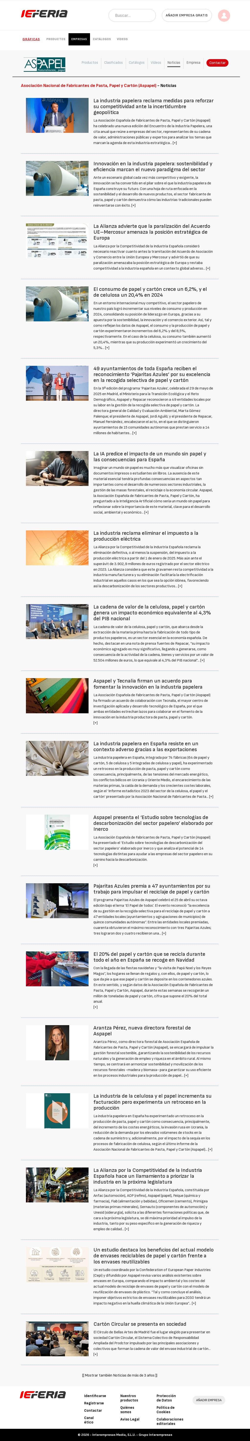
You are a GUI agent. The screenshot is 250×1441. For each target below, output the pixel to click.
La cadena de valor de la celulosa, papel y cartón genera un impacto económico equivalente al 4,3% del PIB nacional (152, 613)
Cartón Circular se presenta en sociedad (139, 1324)
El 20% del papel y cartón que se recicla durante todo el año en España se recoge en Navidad (149, 957)
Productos (56, 39)
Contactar (217, 63)
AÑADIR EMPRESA (209, 1400)
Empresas (79, 39)
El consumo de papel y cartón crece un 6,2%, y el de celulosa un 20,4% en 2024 (150, 292)
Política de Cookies (166, 1409)
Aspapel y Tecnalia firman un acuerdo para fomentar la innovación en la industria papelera (148, 684)
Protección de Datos (166, 1398)
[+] (175, 143)
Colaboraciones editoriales (170, 1421)
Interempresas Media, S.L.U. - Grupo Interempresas (132, 1435)
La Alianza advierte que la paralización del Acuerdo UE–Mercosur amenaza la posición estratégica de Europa (151, 232)
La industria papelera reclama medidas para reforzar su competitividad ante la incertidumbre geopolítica (153, 106)
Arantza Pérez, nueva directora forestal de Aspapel (142, 1031)
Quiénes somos (127, 1409)
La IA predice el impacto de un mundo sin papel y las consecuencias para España (149, 457)
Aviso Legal (129, 1419)
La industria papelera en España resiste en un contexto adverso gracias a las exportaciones (145, 746)
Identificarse (95, 1396)
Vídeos (122, 39)
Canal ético (89, 1420)
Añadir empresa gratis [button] (187, 15)
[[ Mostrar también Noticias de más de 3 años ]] (119, 1375)
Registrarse (94, 1403)
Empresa (193, 62)
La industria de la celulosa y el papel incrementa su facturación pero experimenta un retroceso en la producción (152, 1102)
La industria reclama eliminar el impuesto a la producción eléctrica (145, 536)
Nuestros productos (129, 1398)
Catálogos (102, 39)
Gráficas (31, 39)
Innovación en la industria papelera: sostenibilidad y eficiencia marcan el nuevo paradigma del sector (152, 166)
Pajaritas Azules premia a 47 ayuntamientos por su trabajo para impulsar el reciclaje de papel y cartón (151, 889)
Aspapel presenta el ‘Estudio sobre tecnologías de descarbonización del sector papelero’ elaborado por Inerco (153, 823)
